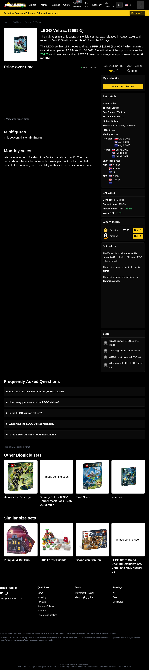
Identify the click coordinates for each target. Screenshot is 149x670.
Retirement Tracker (84, 593)
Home (6, 22)
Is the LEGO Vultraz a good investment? (32, 434)
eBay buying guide (84, 597)
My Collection (110, 5)
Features (42, 610)
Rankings (55, 5)
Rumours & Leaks (46, 606)
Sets (115, 597)
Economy (97, 5)
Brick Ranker (8, 587)
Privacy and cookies (47, 615)
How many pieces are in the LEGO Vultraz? (34, 402)
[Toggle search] (119, 5)
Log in (140, 5)
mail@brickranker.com (11, 598)
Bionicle (28, 22)
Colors (66, 5)
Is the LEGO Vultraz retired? (25, 413)
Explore (32, 5)
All (114, 593)
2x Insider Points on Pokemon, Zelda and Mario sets (31, 13)
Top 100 (86, 5)
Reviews (42, 602)
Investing (42, 597)
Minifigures (118, 602)
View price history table (17, 119)
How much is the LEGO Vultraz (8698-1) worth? (36, 391)
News (40, 593)
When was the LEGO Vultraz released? (31, 423)
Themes (43, 5)
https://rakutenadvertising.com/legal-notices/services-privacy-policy (27, 640)
